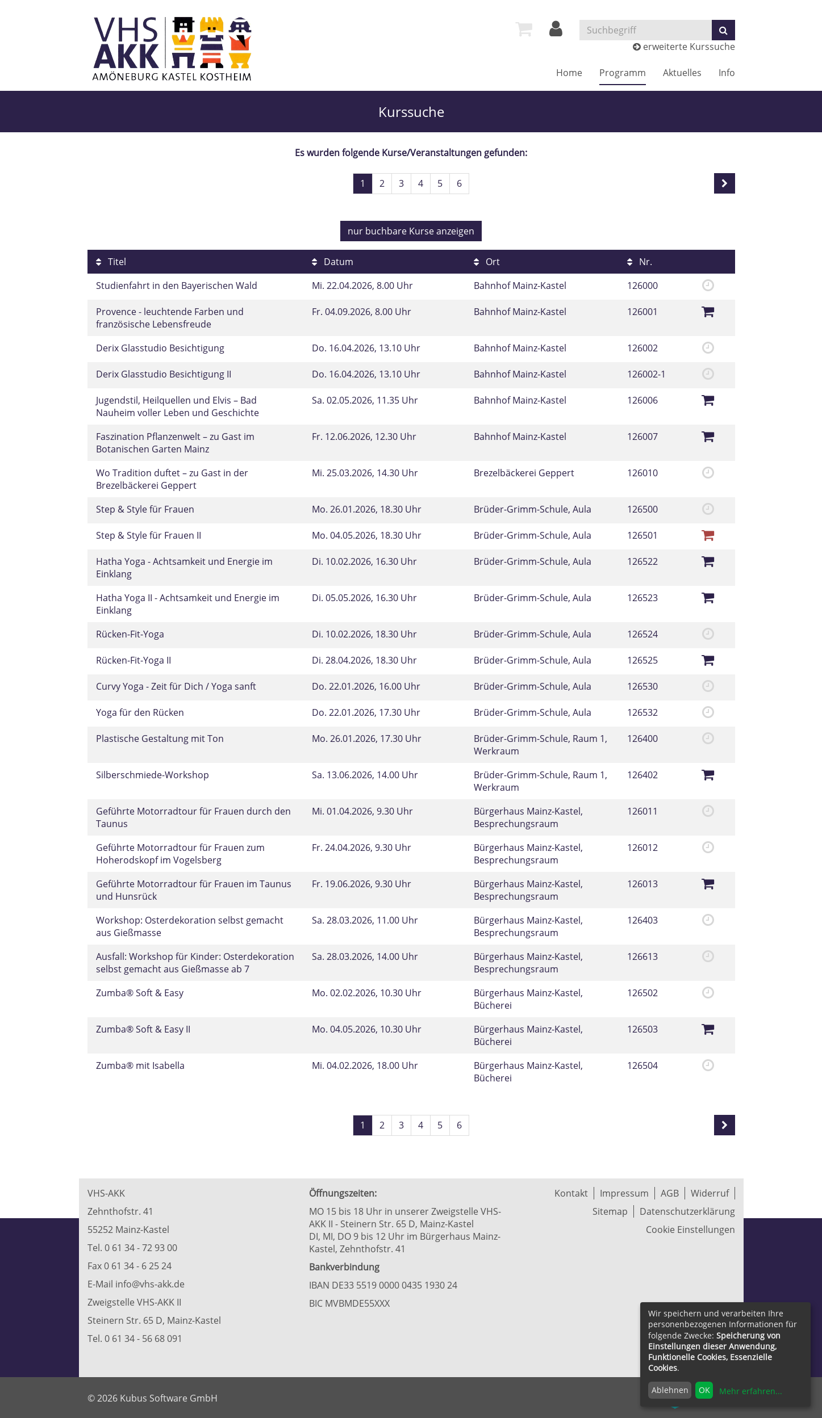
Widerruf (710, 1193)
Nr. (639, 261)
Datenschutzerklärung (687, 1211)
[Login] (555, 32)
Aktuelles (682, 72)
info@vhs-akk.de (150, 1284)
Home (569, 72)
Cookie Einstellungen (690, 1229)
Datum (332, 261)
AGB (670, 1193)
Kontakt (571, 1193)
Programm (622, 72)
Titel (111, 261)
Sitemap (610, 1211)
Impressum (624, 1193)
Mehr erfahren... (750, 1391)
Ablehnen (670, 1390)
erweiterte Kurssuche (684, 46)
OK (704, 1390)
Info (727, 72)
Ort (487, 261)
